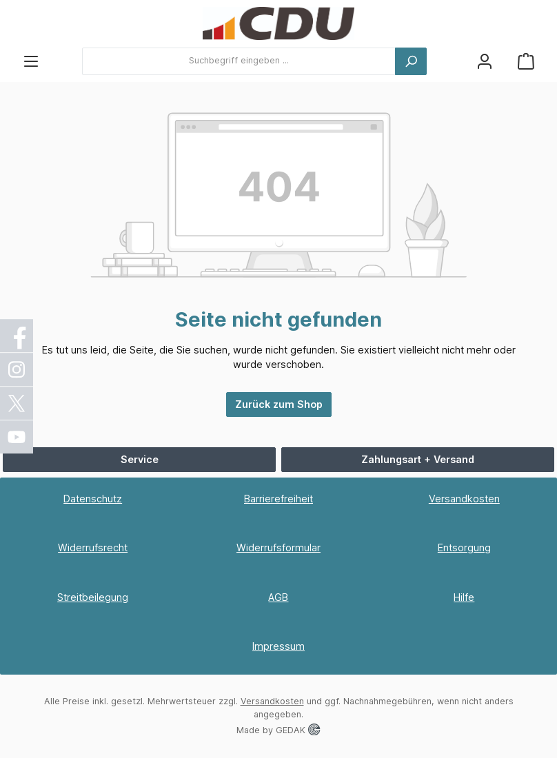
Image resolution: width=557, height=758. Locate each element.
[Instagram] (17, 369)
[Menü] (31, 61)
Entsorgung (464, 547)
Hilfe (464, 597)
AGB (278, 597)
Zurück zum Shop (279, 404)
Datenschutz (92, 498)
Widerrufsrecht (93, 547)
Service (140, 459)
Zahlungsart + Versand (417, 459)
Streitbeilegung (92, 597)
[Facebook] (17, 335)
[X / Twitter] (17, 403)
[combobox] (239, 61)
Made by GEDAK (278, 730)
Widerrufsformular (278, 547)
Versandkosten (464, 498)
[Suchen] (411, 61)
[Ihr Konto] (484, 61)
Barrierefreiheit (278, 498)
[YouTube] (17, 436)
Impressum (278, 646)
